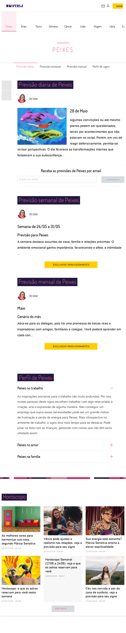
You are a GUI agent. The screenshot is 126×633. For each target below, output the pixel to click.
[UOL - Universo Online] (25, 6)
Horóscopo (63, 42)
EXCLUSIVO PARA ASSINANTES (71, 264)
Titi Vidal (33, 98)
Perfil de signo (101, 66)
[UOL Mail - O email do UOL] (103, 6)
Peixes (63, 49)
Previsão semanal (50, 66)
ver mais (63, 609)
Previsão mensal (77, 66)
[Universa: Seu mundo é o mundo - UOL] (14, 6)
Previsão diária (25, 66)
